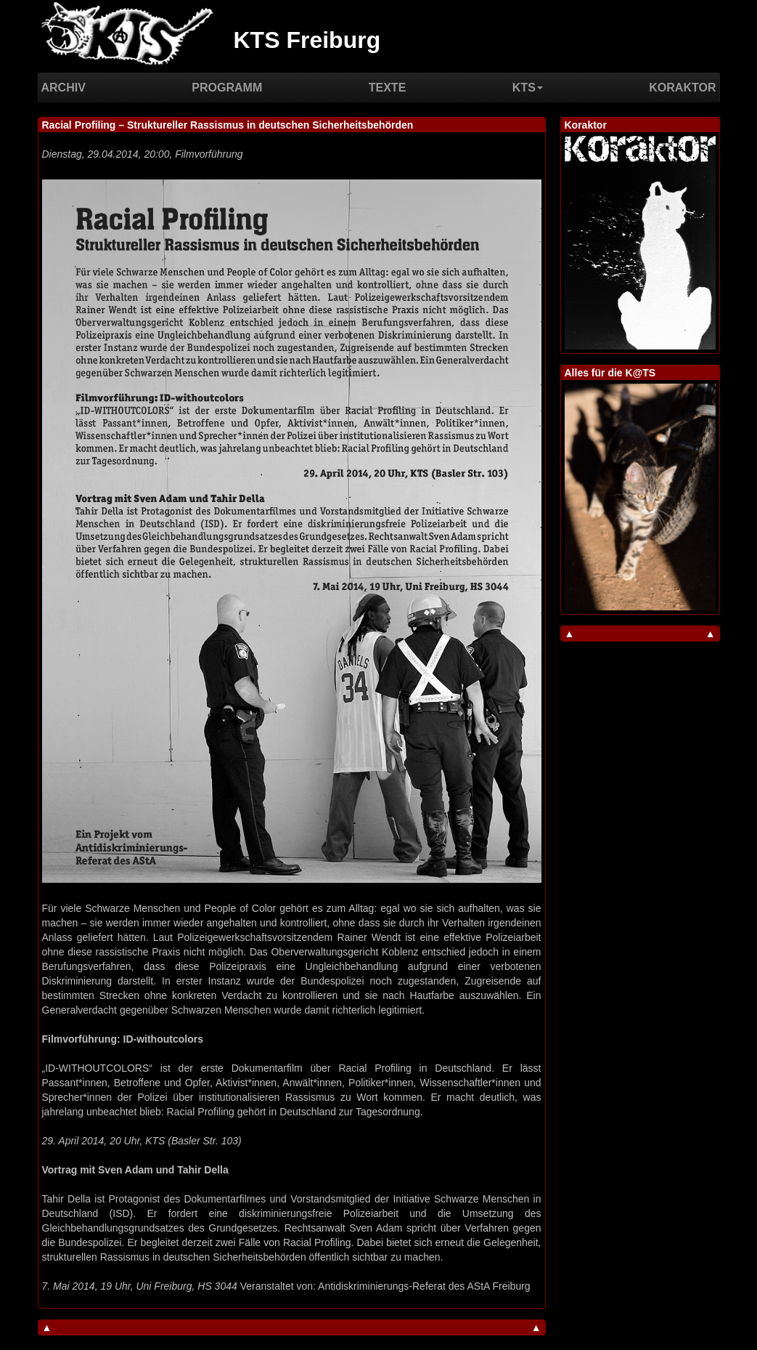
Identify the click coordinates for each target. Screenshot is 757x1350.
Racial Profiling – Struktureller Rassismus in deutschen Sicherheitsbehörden (228, 125)
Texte (387, 87)
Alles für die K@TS (610, 373)
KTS (527, 87)
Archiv (63, 87)
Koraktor (682, 87)
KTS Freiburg (307, 40)
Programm (227, 87)
